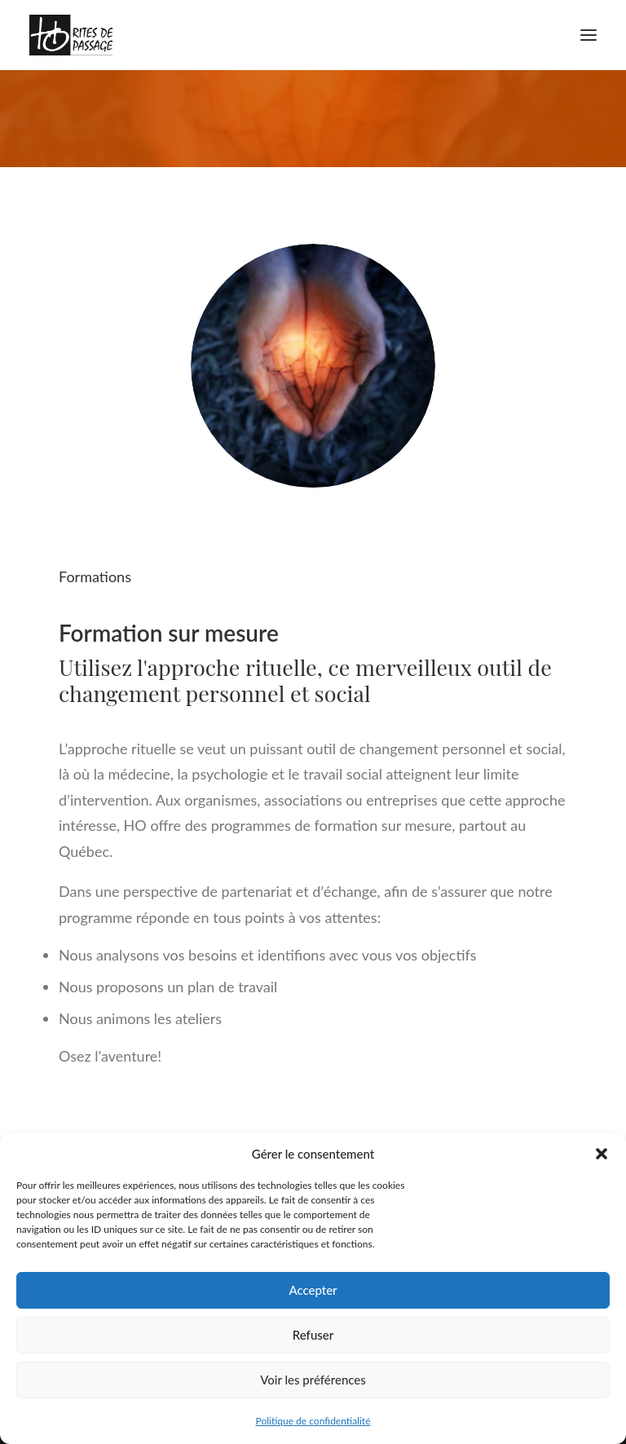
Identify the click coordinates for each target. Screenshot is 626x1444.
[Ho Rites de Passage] (70, 35)
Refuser (313, 1334)
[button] (601, 1154)
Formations (95, 576)
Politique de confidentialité (313, 1421)
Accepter (313, 1290)
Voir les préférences (313, 1379)
